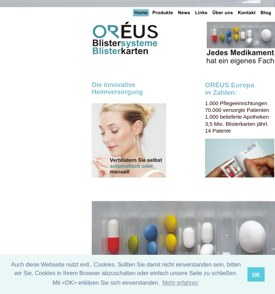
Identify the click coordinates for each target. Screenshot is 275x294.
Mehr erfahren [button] (180, 283)
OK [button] (256, 274)
